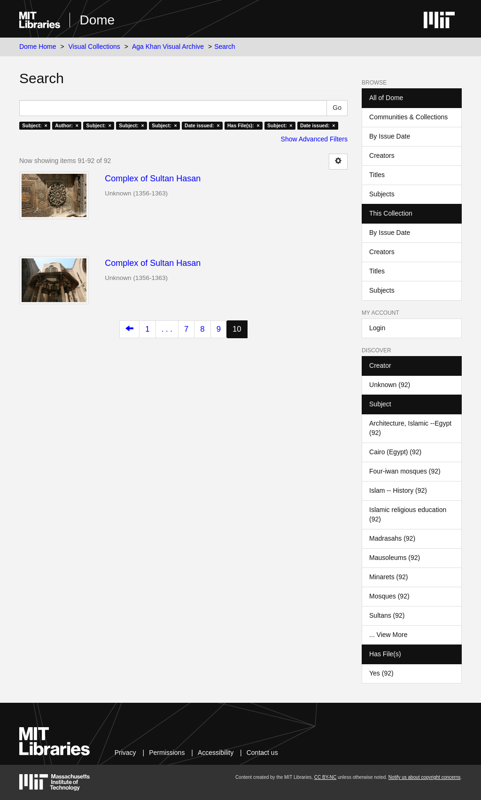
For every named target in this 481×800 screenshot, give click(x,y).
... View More (388, 634)
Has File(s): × (243, 125)
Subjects (382, 194)
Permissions (167, 752)
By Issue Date (389, 136)
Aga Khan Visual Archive (168, 46)
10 (237, 329)
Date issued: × (202, 125)
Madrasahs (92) (392, 538)
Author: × (66, 125)
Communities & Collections (408, 117)
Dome (97, 20)
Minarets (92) (388, 577)
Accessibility (215, 752)
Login (377, 328)
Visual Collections (94, 46)
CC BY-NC (325, 777)
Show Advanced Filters (314, 139)
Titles (377, 175)
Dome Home (37, 46)
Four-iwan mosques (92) (405, 471)
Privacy (125, 752)
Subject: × (34, 125)
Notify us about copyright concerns (424, 777)
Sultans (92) (386, 615)
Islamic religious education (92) (407, 514)
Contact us (262, 752)
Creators (382, 155)
